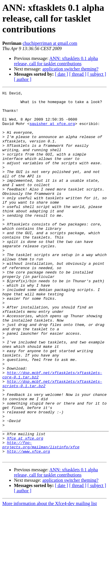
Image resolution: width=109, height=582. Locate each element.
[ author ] (22, 79)
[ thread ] (77, 74)
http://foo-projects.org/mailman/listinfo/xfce (40, 516)
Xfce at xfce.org (25, 508)
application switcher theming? (70, 68)
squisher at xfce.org (52, 130)
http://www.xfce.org (28, 523)
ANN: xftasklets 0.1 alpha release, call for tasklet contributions (56, 61)
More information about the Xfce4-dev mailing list (49, 576)
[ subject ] (96, 74)
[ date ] (61, 74)
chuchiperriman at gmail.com (50, 43)
